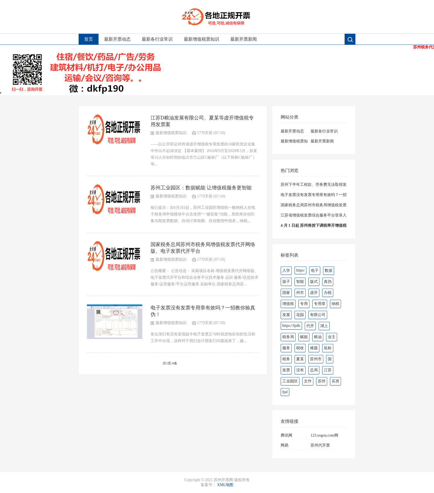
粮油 (318, 337)
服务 (286, 348)
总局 (314, 370)
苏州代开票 (320, 445)
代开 (310, 326)
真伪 (328, 282)
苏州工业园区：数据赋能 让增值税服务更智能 (201, 188)
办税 (328, 293)
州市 (300, 293)
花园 (300, 315)
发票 (286, 370)
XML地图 (225, 485)
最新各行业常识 (157, 39)
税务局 (288, 337)
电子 (315, 270)
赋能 (304, 337)
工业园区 (290, 381)
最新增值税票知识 (201, 39)
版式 (314, 282)
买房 (335, 381)
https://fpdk (291, 326)
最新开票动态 (117, 39)
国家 (286, 293)
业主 (331, 337)
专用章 (320, 304)
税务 (286, 359)
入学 (286, 270)
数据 (328, 270)
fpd (285, 392)
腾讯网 (286, 435)
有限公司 (318, 315)
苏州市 (316, 359)
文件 (308, 381)
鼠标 (328, 348)
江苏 (328, 370)
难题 (314, 348)
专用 (304, 304)
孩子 (286, 282)
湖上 (324, 326)
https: (300, 270)
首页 (88, 39)
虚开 (314, 293)
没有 (300, 370)
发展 (286, 315)
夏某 (300, 359)
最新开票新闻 (243, 39)
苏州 (322, 381)
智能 (300, 282)
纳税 (335, 304)
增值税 (288, 304)
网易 (284, 445)
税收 (300, 348)
